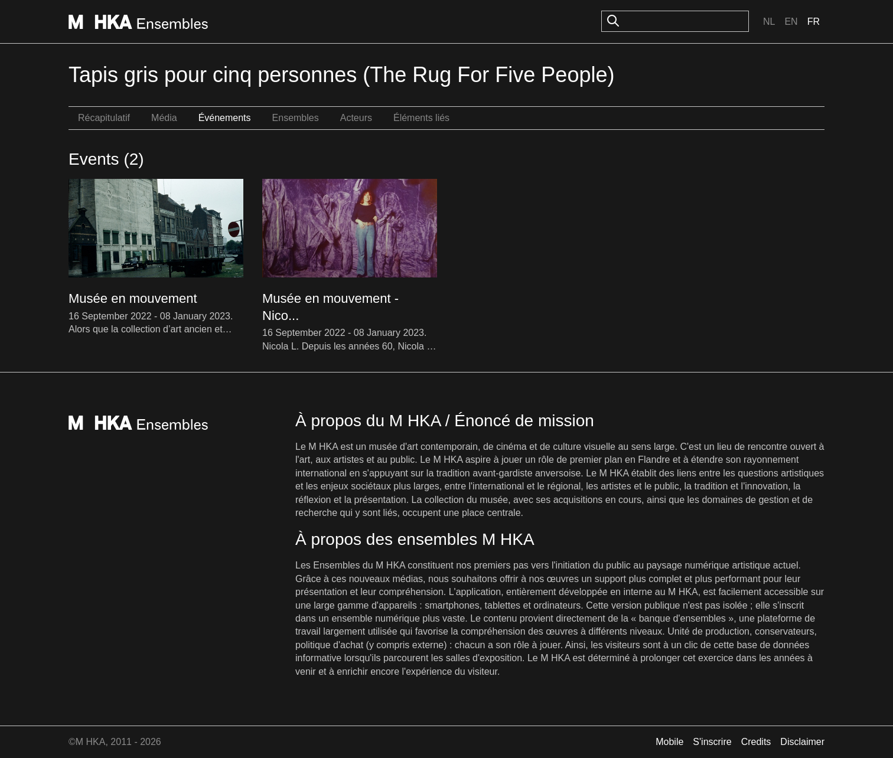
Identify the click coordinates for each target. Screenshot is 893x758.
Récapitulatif (104, 118)
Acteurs (356, 118)
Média (164, 118)
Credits (756, 742)
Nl (769, 22)
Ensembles (295, 118)
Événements (224, 118)
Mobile (669, 742)
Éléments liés (421, 118)
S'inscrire (712, 742)
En (790, 22)
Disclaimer (802, 742)
